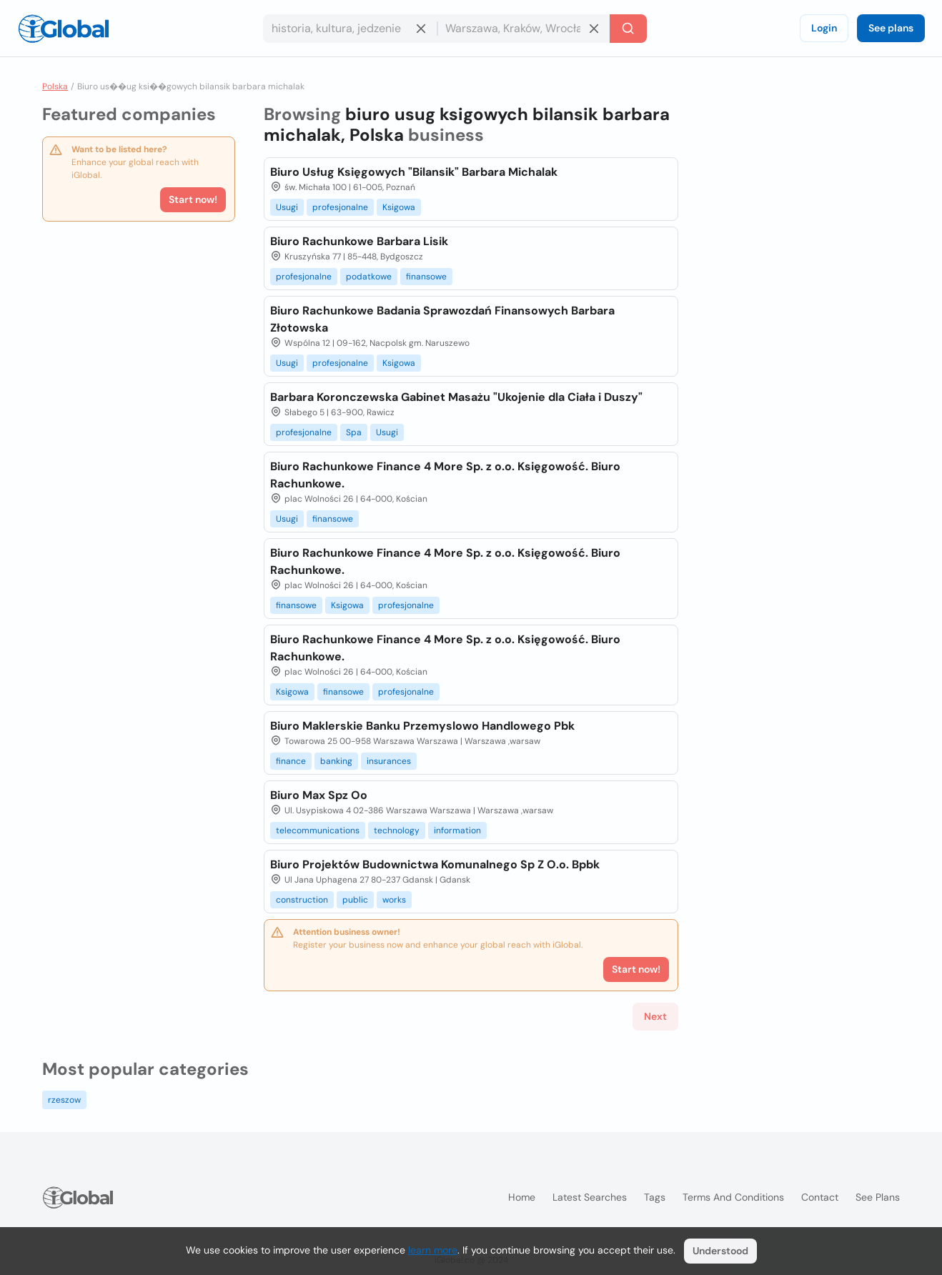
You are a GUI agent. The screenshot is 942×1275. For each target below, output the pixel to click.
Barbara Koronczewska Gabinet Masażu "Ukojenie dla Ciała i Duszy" (456, 397)
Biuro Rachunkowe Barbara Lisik (359, 241)
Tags (654, 1197)
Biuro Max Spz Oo (318, 795)
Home (521, 1197)
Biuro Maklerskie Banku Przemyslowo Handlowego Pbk (422, 725)
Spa (354, 432)
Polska (55, 86)
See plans (890, 27)
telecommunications (318, 830)
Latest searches (589, 1197)
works (394, 900)
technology (397, 830)
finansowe (426, 276)
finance (291, 761)
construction (302, 900)
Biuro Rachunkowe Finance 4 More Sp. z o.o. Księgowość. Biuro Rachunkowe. (445, 475)
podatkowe (369, 276)
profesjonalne (340, 207)
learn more (432, 1250)
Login (824, 27)
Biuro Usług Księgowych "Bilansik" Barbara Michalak (413, 171)
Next (655, 1016)
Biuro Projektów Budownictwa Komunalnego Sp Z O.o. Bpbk (435, 864)
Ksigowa (398, 207)
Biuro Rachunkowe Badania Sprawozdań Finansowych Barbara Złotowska (442, 319)
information (457, 830)
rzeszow (64, 1100)
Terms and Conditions (733, 1197)
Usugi (287, 207)
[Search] (628, 28)
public (355, 900)
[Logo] (63, 28)
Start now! (193, 199)
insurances (389, 761)
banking (336, 761)
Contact (819, 1197)
